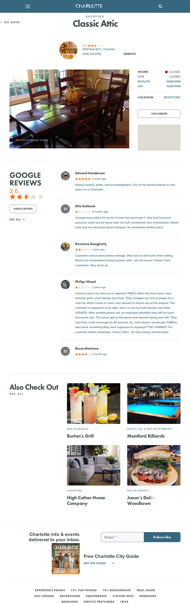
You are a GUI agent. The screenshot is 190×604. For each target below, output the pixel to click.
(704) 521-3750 (91, 54)
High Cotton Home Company (86, 500)
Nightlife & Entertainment (149, 429)
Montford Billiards (146, 436)
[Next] (123, 109)
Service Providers (99, 602)
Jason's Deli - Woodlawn (140, 500)
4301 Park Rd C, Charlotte (98, 49)
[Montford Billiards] (154, 403)
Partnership (96, 596)
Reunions (70, 602)
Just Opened (44, 596)
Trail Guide (146, 590)
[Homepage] (93, 6)
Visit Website (159, 113)
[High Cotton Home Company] (93, 465)
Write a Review (23, 208)
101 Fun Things (84, 590)
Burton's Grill (80, 436)
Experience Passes (50, 590)
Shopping (74, 490)
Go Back (10, 22)
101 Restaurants (117, 590)
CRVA (124, 602)
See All (18, 394)
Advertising (70, 596)
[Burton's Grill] (93, 403)
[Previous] (15, 109)
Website (130, 54)
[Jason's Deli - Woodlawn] (154, 465)
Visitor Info (123, 596)
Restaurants (78, 429)
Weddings (147, 596)
